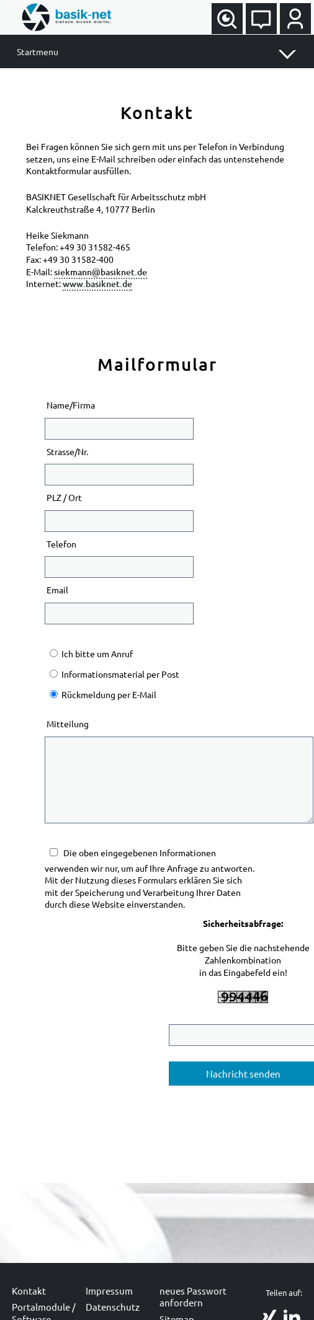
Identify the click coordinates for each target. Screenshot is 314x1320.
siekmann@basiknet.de (100, 272)
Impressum (109, 1290)
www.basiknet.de (97, 284)
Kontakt (29, 1290)
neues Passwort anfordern (193, 1297)
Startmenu (37, 51)
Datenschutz (113, 1307)
